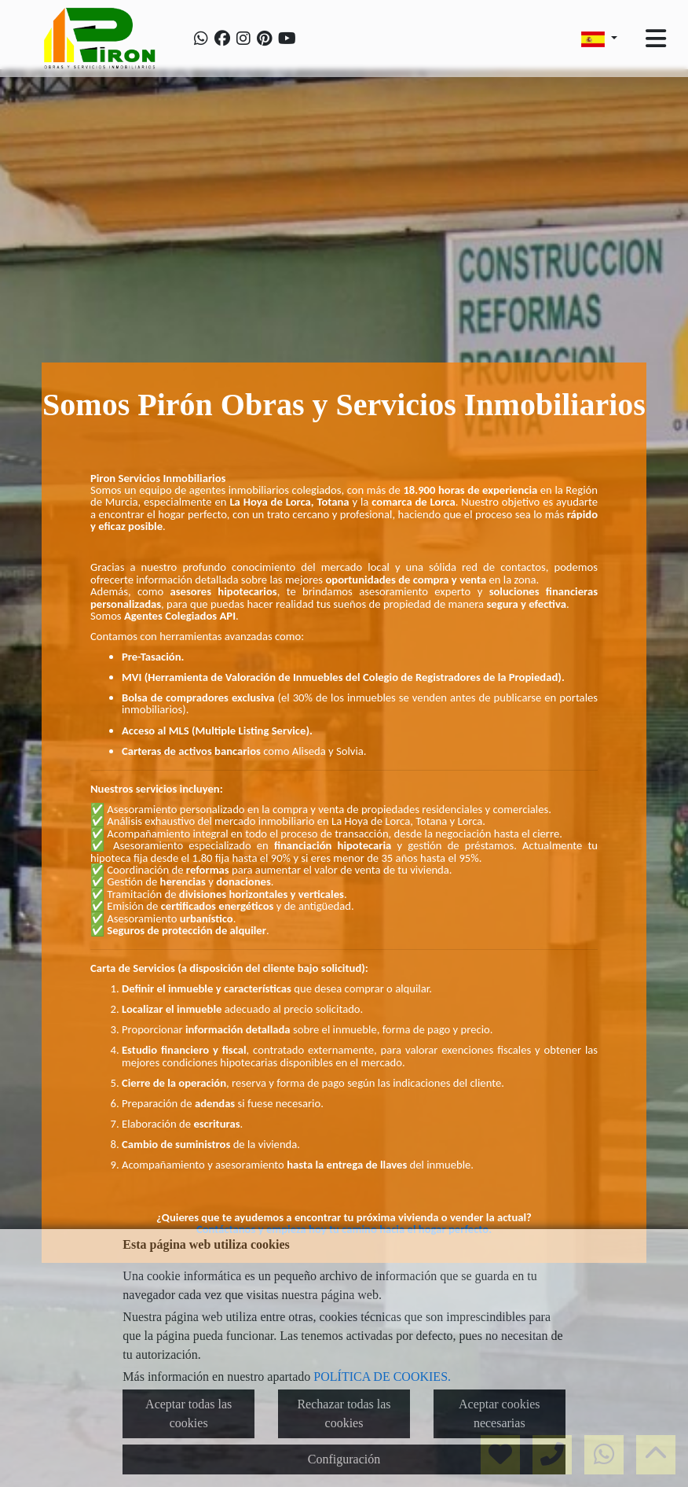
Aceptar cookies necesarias (499, 1413)
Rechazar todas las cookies (343, 1413)
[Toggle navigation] (655, 38)
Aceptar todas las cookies (188, 1413)
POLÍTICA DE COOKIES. (382, 1376)
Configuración (344, 1459)
